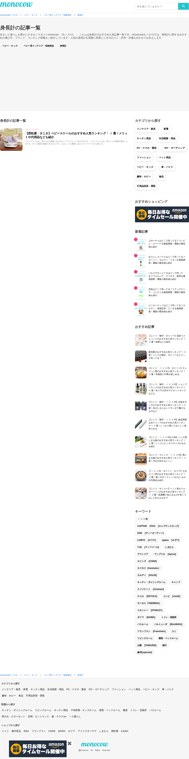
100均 (142, 519)
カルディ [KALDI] (147, 575)
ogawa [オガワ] (170, 540)
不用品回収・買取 (146, 186)
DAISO (61, 731)
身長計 (63, 46)
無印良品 (16, 731)
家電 (166, 129)
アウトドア (142, 554)
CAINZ (51, 731)
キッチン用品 (144, 138)
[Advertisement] (94, 77)
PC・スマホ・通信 (146, 148)
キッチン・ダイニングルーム (151, 582)
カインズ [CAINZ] (147, 561)
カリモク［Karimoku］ (148, 568)
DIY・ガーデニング (175, 148)
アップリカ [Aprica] (165, 554)
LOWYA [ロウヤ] (146, 540)
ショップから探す (10, 725)
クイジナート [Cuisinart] (150, 589)
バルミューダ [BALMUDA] (168, 624)
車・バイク (167, 167)
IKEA (26, 731)
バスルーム (142, 624)
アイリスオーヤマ (87, 731)
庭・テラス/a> (59, 716)
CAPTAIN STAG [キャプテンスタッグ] (158, 526)
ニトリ (5, 731)
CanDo (124, 731)
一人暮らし (75, 716)
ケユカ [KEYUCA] (147, 596)
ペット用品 (165, 157)
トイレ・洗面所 (168, 617)
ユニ (174, 631)
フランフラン (39, 731)
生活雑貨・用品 (167, 138)
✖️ (69, 743)
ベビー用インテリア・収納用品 (39, 46)
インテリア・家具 (146, 129)
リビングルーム (144, 638)
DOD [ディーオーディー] (150, 533)
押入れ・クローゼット (13, 716)
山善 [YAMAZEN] (146, 645)
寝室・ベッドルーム (168, 638)
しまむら (169, 547)
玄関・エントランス (38, 716)
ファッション (144, 157)
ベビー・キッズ (9, 46)
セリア (71, 731)
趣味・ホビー (144, 176)
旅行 (164, 645)
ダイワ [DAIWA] (146, 617)
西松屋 (114, 731)
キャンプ (176, 582)
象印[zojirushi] (144, 652)
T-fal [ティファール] (148, 547)
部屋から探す (8, 704)
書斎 (125, 710)
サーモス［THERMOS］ (149, 603)
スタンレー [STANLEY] (149, 610)
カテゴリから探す (10, 683)
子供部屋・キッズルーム (83, 710)
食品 (161, 176)
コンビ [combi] (171, 596)
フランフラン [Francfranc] (151, 631)
